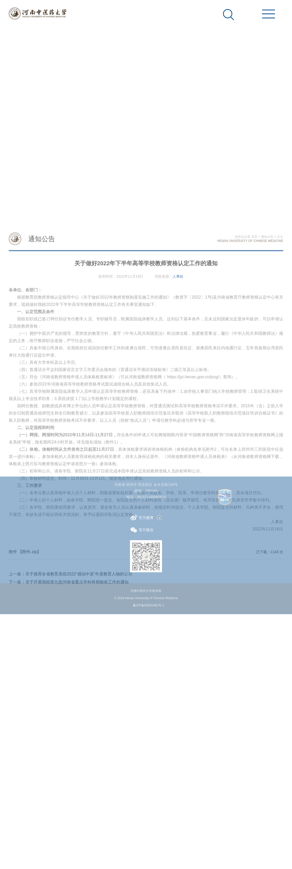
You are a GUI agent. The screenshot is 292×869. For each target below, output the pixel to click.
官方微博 (141, 517)
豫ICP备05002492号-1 (148, 605)
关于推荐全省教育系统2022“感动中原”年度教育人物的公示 (78, 678)
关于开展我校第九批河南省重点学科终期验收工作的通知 (77, 686)
